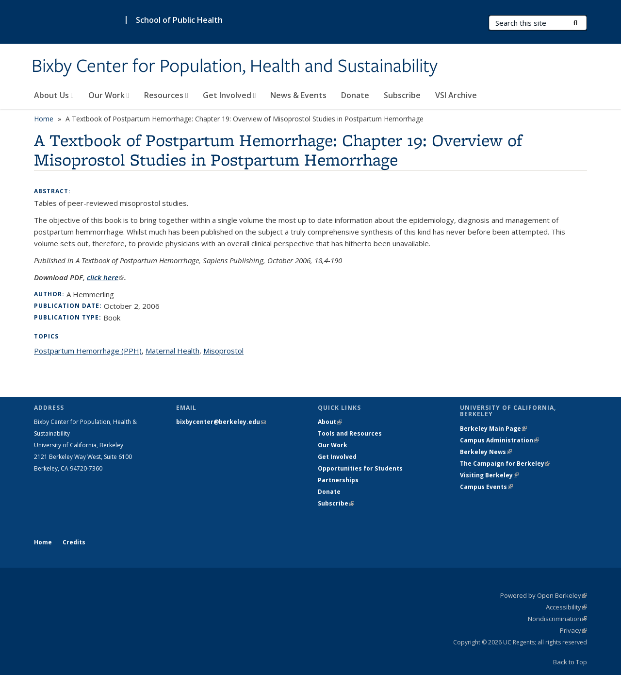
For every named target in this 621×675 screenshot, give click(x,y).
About (330, 422)
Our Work (109, 95)
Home (43, 118)
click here (105, 277)
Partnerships (338, 480)
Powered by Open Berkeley (543, 595)
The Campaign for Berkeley (505, 463)
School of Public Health (179, 20)
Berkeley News (486, 452)
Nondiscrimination (557, 618)
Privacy (573, 630)
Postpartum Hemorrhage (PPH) (88, 350)
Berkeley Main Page (493, 428)
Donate (355, 95)
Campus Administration (499, 440)
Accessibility (566, 607)
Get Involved (229, 95)
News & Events (298, 95)
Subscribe (402, 95)
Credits (74, 542)
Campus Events (486, 487)
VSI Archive (456, 95)
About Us (54, 95)
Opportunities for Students (360, 468)
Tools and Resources (350, 433)
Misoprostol (223, 350)
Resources (166, 95)
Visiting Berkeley (489, 475)
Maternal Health (172, 350)
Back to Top (570, 662)
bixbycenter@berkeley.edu (221, 422)
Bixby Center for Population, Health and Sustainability (235, 66)
